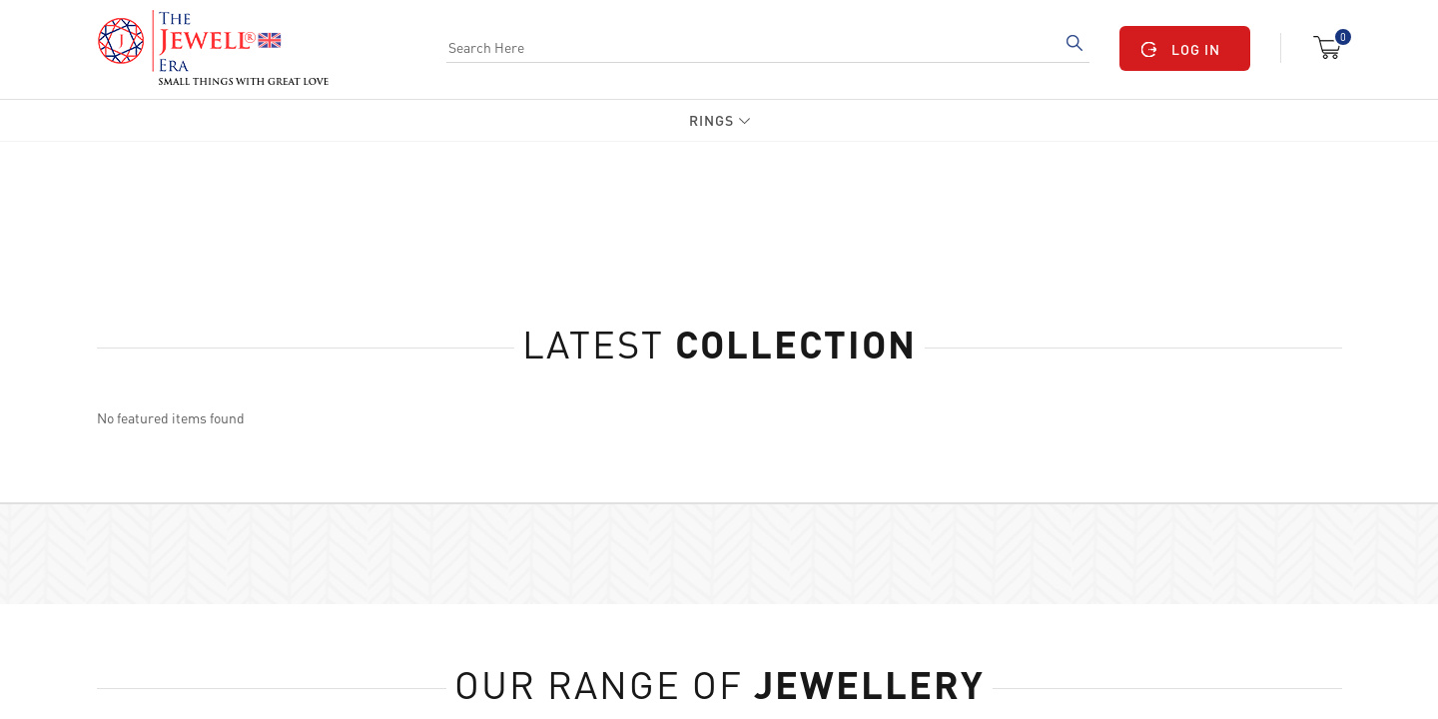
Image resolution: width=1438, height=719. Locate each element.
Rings (711, 120)
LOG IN (1195, 49)
